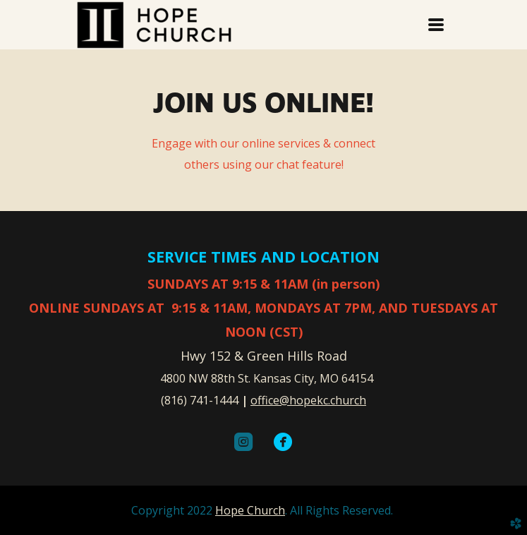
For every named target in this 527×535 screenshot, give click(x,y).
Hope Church (250, 510)
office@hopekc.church (308, 400)
